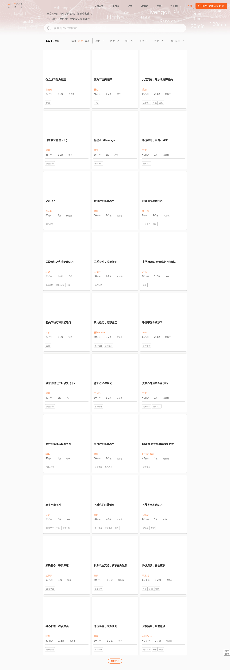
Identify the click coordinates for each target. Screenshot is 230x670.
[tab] (100, 40)
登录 (189, 5)
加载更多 (115, 661)
